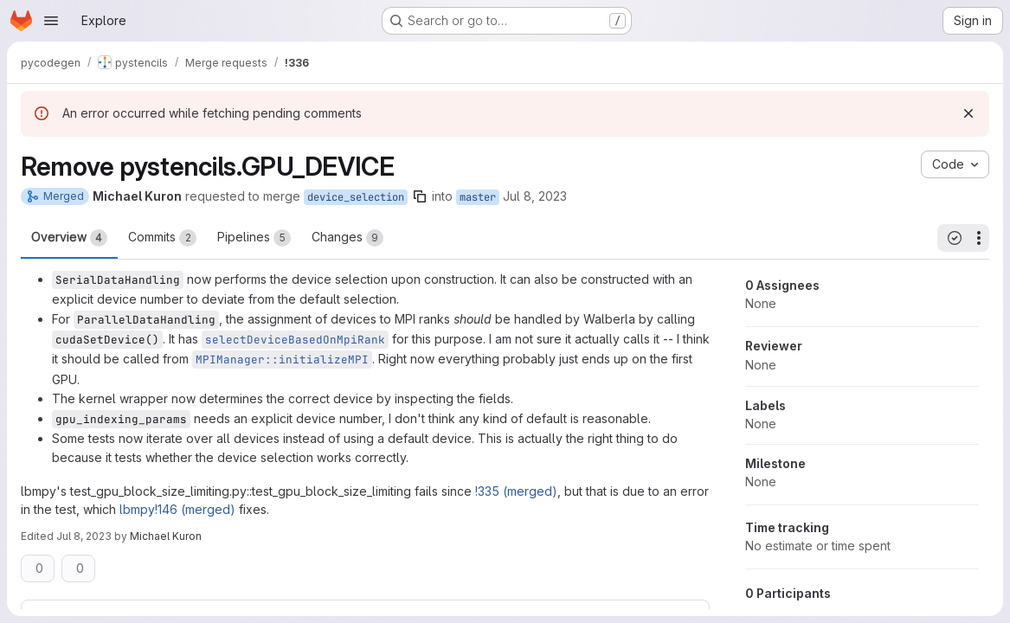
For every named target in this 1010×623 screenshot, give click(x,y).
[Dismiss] (968, 113)
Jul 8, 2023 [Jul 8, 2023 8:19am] (535, 196)
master (478, 197)
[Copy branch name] (419, 196)
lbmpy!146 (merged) (177, 509)
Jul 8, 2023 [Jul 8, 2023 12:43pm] (84, 536)
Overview (69, 238)
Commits (162, 238)
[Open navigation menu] (51, 21)
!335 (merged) (516, 491)
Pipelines (254, 238)
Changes (347, 238)
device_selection (355, 197)
